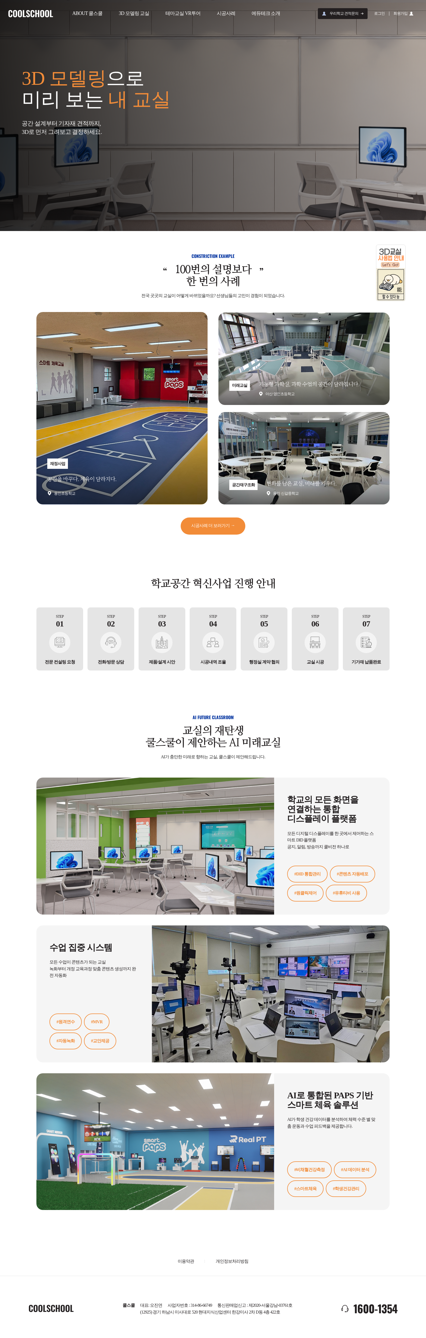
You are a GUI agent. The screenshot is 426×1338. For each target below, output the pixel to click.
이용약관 (186, 1260)
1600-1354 (375, 1307)
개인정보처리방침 (232, 1260)
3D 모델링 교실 (134, 13)
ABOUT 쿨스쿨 (88, 13)
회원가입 (400, 13)
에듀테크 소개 (266, 13)
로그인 (379, 13)
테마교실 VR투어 (183, 13)
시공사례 (226, 13)
